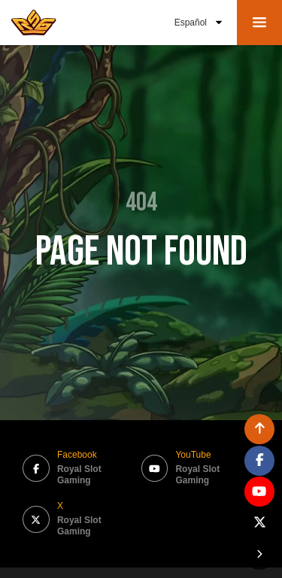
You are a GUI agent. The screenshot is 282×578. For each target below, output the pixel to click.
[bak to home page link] (33, 22)
